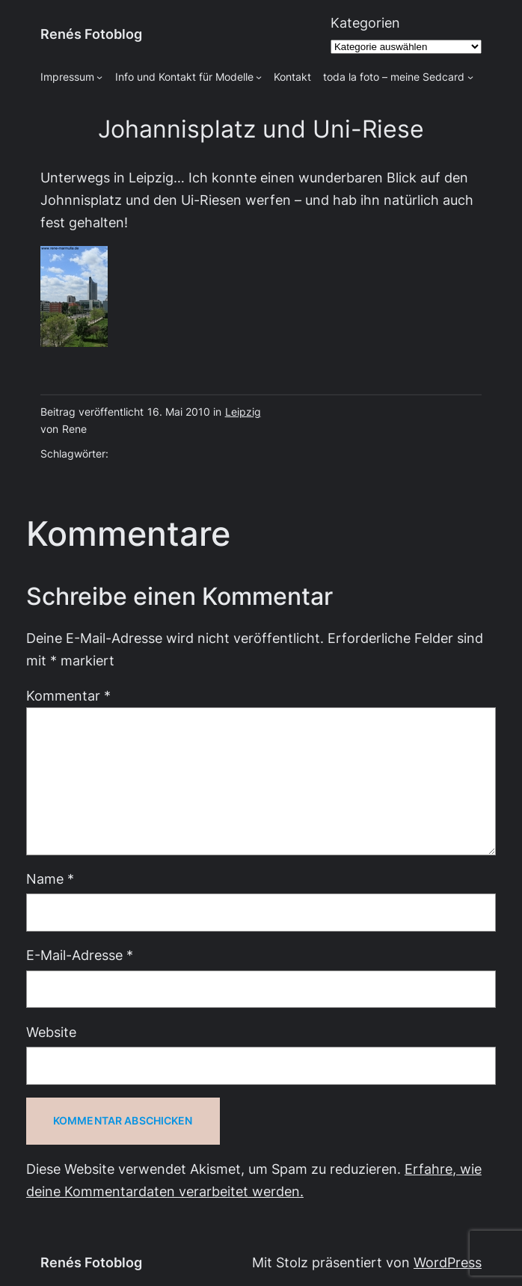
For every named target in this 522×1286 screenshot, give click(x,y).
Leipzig (243, 412)
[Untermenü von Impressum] (99, 77)
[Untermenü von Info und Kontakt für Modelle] (259, 77)
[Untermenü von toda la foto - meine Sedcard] (470, 77)
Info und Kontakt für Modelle (184, 77)
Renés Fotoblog (91, 34)
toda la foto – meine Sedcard (393, 77)
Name (50, 879)
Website (51, 1032)
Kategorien (365, 23)
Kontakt (292, 77)
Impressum (67, 77)
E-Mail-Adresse (79, 955)
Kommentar (68, 696)
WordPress (448, 1262)
